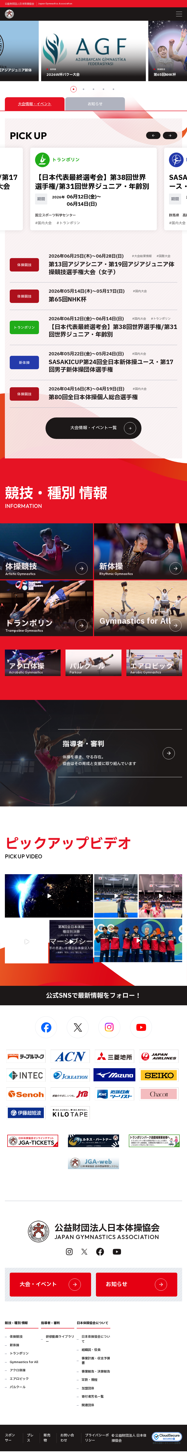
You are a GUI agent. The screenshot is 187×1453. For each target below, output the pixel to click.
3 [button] (93, 89)
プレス (30, 1440)
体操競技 (16, 1339)
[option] (93, 51)
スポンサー (10, 1440)
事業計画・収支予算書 (96, 1363)
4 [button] (103, 89)
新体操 (14, 1347)
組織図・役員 (91, 1352)
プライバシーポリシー (97, 1440)
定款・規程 (89, 1382)
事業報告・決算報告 (96, 1373)
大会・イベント (50, 1286)
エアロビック (19, 1381)
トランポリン (19, 1355)
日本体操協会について (96, 1341)
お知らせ (136, 1286)
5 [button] (113, 89)
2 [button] (83, 89)
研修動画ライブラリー (60, 1341)
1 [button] (73, 89)
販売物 (47, 1440)
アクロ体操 (18, 1372)
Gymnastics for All (24, 1364)
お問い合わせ (67, 1440)
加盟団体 (88, 1390)
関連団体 (88, 1407)
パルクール (18, 1389)
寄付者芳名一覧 (93, 1398)
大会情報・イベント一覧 (103, 429)
